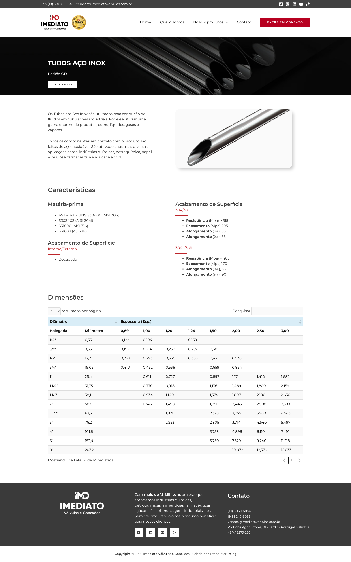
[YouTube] (301, 4)
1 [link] (292, 460)
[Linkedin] (294, 4)
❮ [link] (284, 460)
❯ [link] (299, 460)
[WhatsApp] (174, 533)
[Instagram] (288, 4)
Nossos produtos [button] (211, 22)
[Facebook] (281, 4)
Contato (245, 22)
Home (151, 22)
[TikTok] (308, 4)
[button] (285, 22)
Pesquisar (241, 311)
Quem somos (177, 22)
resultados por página (81, 311)
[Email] (162, 533)
